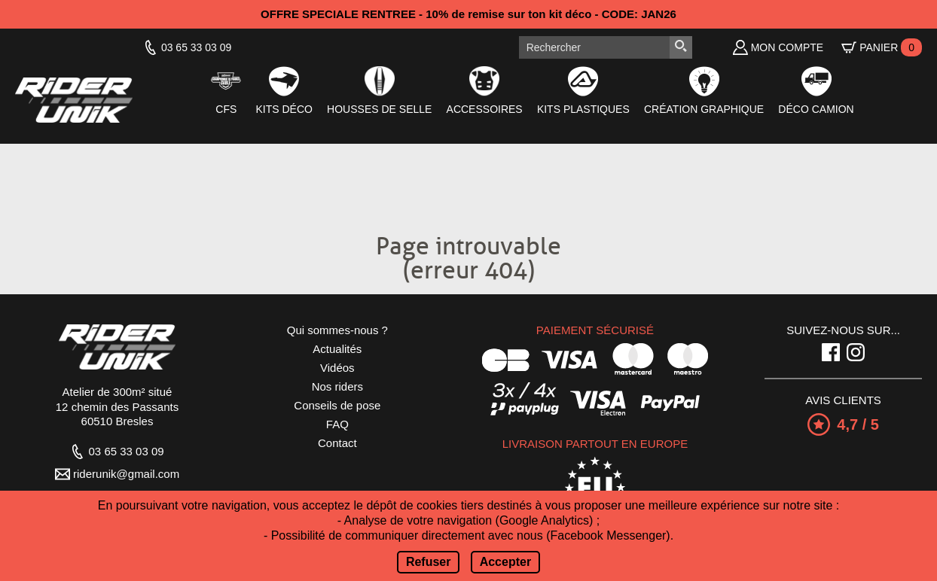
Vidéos (337, 367)
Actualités (337, 348)
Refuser (428, 561)
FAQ (337, 424)
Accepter (505, 561)
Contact (337, 443)
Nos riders (337, 386)
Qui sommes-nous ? (337, 330)
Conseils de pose (337, 405)
